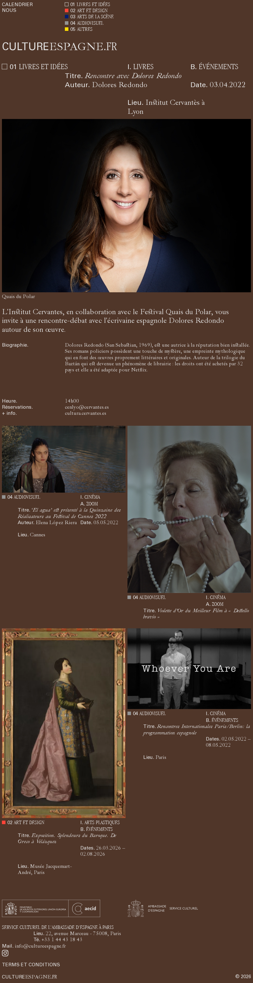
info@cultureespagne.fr (40, 946)
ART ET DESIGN (92, 11)
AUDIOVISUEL (90, 23)
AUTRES (84, 29)
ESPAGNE (59, 48)
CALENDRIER (17, 5)
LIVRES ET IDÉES (93, 5)
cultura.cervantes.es (85, 413)
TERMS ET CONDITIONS (31, 965)
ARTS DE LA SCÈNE (95, 17)
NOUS (9, 10)
